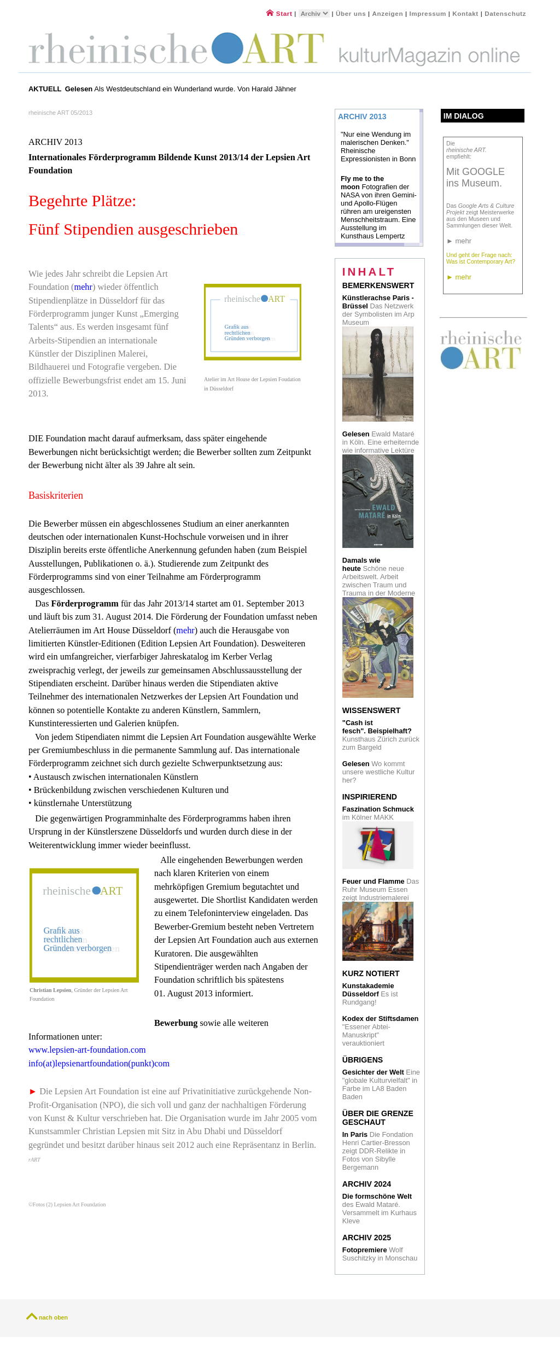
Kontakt (465, 13)
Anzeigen (388, 13)
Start (279, 13)
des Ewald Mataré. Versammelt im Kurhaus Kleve (379, 1208)
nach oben (53, 1317)
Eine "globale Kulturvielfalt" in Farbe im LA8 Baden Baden (381, 1084)
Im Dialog (464, 116)
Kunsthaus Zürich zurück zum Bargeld (380, 735)
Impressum (428, 13)
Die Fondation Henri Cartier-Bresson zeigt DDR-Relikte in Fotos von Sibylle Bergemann (377, 1150)
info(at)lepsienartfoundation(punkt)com (99, 1064)
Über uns (351, 13)
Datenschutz (505, 13)
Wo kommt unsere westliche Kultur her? (378, 772)
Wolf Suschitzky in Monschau (379, 1254)
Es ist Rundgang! (370, 994)
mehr (83, 287)
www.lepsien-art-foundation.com (87, 1050)
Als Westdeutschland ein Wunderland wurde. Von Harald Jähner (180, 89)
